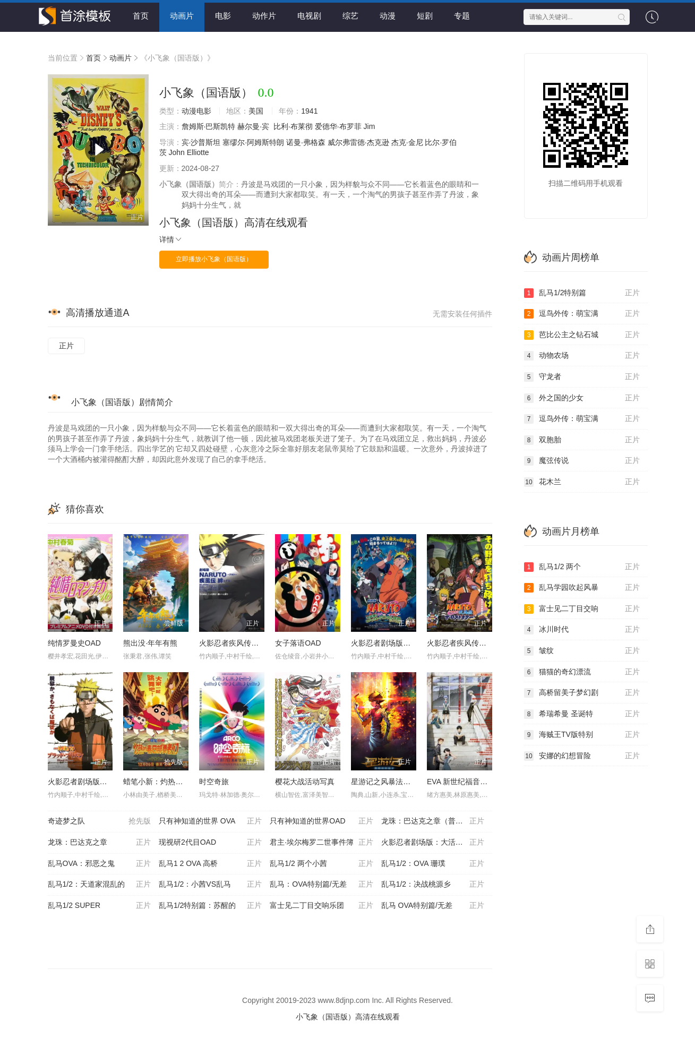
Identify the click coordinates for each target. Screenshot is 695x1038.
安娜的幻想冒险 (582, 756)
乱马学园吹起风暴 (582, 587)
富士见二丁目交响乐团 (321, 905)
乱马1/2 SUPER (99, 905)
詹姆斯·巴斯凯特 (209, 126)
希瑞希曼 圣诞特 (582, 714)
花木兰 (582, 482)
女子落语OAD (298, 643)
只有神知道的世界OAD (321, 821)
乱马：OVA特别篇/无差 (321, 884)
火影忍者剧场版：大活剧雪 (432, 842)
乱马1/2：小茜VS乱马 (210, 884)
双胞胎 (582, 440)
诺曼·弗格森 (305, 142)
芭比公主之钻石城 (582, 335)
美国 (255, 111)
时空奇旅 (214, 781)
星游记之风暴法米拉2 (386, 781)
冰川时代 (582, 629)
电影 (223, 15)
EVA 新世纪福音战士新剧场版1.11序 (486, 781)
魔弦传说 (582, 461)
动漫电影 (196, 111)
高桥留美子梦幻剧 (582, 693)
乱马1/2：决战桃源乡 (432, 884)
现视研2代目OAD (210, 842)
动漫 (388, 15)
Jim (369, 126)
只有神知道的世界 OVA (210, 821)
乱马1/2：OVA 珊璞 (432, 864)
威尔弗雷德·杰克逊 (358, 142)
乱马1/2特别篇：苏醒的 (210, 905)
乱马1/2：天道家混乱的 (99, 884)
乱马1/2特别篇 (582, 293)
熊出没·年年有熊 (150, 643)
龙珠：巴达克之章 (99, 842)
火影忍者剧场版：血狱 (85, 781)
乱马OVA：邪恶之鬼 (99, 864)
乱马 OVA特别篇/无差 (432, 905)
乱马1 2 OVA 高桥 (210, 864)
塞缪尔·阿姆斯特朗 (253, 142)
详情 (171, 239)
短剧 (425, 15)
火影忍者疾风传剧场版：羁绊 (247, 643)
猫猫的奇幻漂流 (582, 672)
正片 (66, 345)
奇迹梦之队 (99, 821)
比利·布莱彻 (293, 126)
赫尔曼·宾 (253, 126)
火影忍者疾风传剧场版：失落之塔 (482, 643)
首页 (141, 15)
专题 (462, 15)
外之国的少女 (582, 398)
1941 (309, 111)
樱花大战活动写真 (304, 781)
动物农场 (582, 355)
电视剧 (309, 15)
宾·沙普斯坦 (201, 142)
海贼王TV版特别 (582, 735)
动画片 (182, 15)
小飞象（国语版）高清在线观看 (233, 222)
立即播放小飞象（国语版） (214, 259)
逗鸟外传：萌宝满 (582, 313)
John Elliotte (188, 152)
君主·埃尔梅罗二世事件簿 (321, 842)
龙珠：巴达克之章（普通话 (432, 821)
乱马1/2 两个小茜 (321, 864)
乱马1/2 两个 (582, 567)
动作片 (264, 15)
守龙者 (582, 377)
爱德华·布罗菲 (338, 126)
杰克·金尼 (407, 142)
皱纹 (582, 651)
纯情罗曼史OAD (74, 643)
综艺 (350, 15)
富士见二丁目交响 (582, 609)
